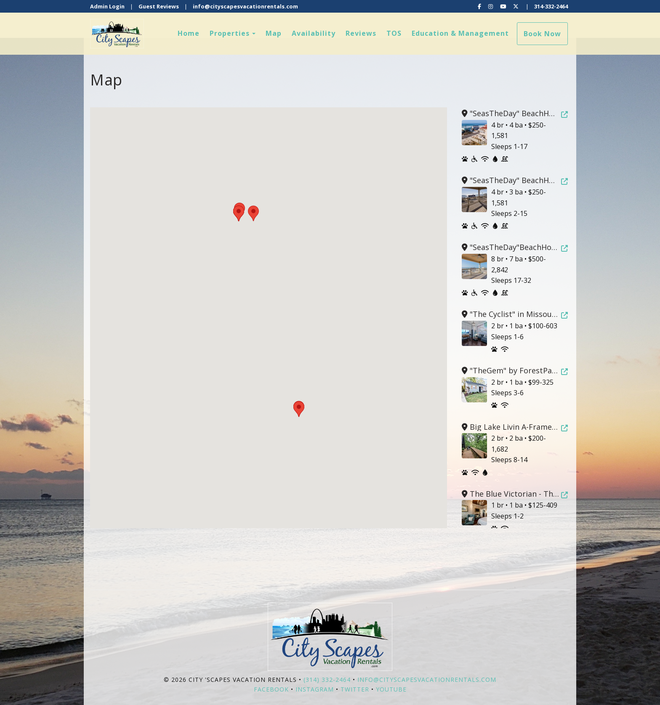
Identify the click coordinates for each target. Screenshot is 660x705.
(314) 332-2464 (327, 680)
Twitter (355, 689)
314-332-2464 (551, 6)
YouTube (391, 689)
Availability (313, 33)
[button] (298, 409)
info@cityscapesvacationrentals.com (245, 6)
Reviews (361, 33)
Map (274, 33)
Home (189, 33)
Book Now (542, 33)
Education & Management (460, 33)
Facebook (271, 689)
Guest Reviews (158, 6)
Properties (230, 33)
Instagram (314, 689)
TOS (394, 33)
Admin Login (107, 6)
